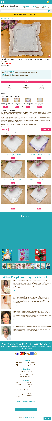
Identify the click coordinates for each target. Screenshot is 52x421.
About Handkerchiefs (20, 386)
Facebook (20, 362)
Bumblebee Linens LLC (29, 417)
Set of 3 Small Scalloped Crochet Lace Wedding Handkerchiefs (13, 155)
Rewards (47, 418)
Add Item (5, 106)
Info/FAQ (29, 387)
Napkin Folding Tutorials (20, 389)
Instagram (20, 365)
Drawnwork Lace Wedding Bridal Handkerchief (13, 205)
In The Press (29, 391)
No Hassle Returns (7, 74)
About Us (29, 382)
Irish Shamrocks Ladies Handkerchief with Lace (13, 179)
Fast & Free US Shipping (9, 71)
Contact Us (32, 365)
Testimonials (29, 389)
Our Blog (17, 382)
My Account (17, 2)
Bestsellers (29, 393)
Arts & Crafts (18, 384)
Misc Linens (6, 18)
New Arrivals (29, 395)
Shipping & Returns (30, 384)
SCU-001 (11, 18)
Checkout (32, 2)
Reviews (4, 129)
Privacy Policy (29, 386)
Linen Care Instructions (20, 387)
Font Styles (18, 396)
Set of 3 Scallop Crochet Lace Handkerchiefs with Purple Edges (39, 155)
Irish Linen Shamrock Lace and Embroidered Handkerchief (39, 205)
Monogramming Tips (20, 394)
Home (2, 18)
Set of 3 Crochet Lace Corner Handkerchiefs (39, 179)
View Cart (25, 2)
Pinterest (31, 362)
